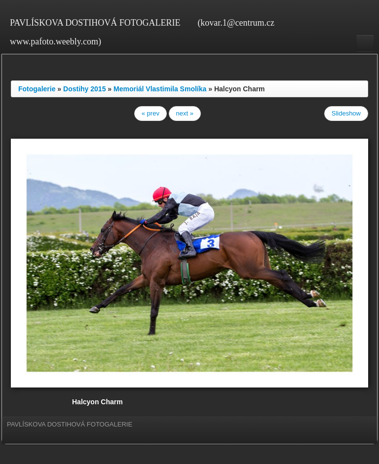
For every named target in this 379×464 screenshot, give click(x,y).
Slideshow (346, 113)
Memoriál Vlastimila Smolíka (160, 89)
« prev (150, 113)
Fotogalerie (36, 89)
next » (184, 113)
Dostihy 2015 (84, 89)
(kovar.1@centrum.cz (235, 23)
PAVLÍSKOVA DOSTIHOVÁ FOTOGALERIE (95, 23)
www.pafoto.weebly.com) (55, 41)
